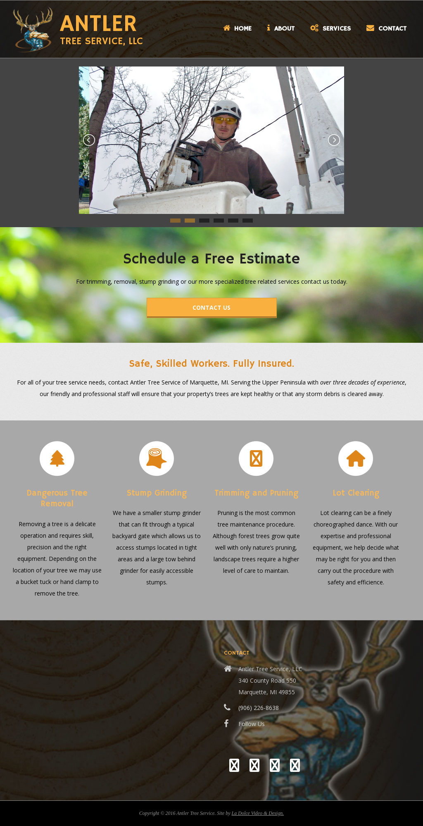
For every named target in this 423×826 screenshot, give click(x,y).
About (281, 29)
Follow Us (251, 724)
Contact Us (211, 307)
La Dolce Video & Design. (258, 813)
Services (330, 29)
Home (237, 29)
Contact (386, 29)
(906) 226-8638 (258, 708)
